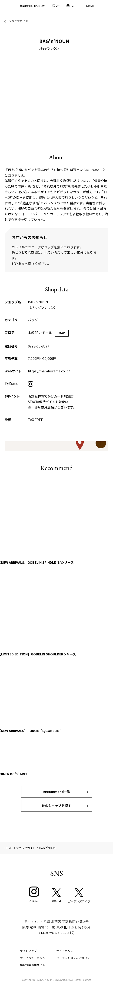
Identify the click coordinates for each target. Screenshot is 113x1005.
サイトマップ (28, 951)
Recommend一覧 (56, 791)
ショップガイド (18, 21)
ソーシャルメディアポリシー (74, 958)
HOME (8, 848)
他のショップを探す (56, 805)
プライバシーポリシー (34, 958)
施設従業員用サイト (32, 965)
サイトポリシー (66, 951)
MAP (62, 333)
